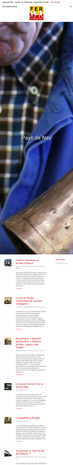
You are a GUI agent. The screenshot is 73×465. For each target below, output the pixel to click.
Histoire (25, 307)
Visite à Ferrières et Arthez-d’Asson (27, 262)
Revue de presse (40, 307)
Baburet (18, 457)
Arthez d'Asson (20, 266)
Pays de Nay (36, 266)
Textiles (25, 390)
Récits (30, 350)
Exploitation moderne (27, 457)
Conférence (19, 307)
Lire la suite (20, 288)
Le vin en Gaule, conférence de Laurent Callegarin (29, 300)
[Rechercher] (70, 6)
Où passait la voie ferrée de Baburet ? (30, 452)
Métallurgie (38, 457)
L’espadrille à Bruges (28, 417)
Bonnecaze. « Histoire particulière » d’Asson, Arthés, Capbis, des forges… (28, 343)
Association (29, 266)
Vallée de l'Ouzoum (38, 350)
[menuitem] (7, 2)
